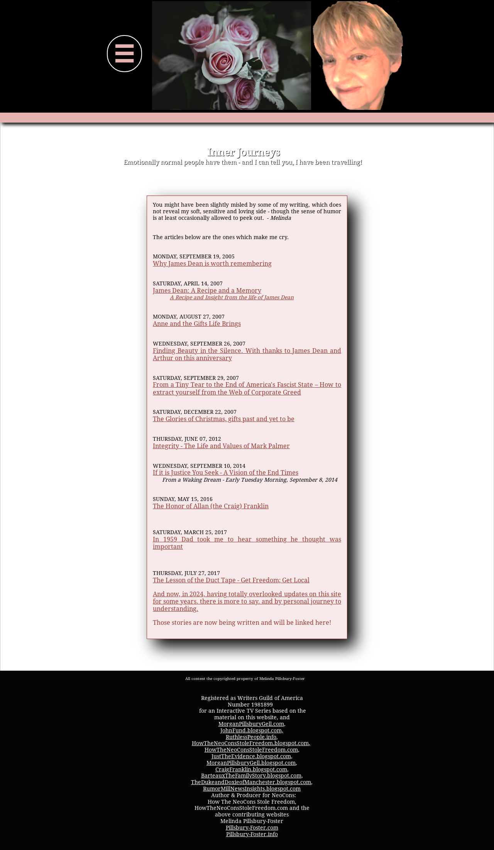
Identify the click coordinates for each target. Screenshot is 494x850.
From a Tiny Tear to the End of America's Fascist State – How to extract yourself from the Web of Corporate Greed (247, 388)
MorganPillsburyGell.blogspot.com (251, 763)
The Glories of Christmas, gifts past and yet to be (223, 419)
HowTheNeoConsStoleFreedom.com (251, 750)
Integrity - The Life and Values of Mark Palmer (221, 446)
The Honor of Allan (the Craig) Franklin (211, 506)
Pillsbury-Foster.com (252, 828)
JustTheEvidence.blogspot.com (251, 756)
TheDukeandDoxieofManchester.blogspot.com (251, 782)
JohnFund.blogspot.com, (251, 730)
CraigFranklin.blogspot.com (251, 769)
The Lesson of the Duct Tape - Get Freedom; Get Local (231, 580)
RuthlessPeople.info (251, 737)
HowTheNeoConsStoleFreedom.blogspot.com (250, 743)
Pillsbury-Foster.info (252, 834)
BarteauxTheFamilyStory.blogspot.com (251, 775)
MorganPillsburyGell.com (251, 724)
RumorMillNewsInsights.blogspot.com (252, 789)
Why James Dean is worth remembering (212, 263)
